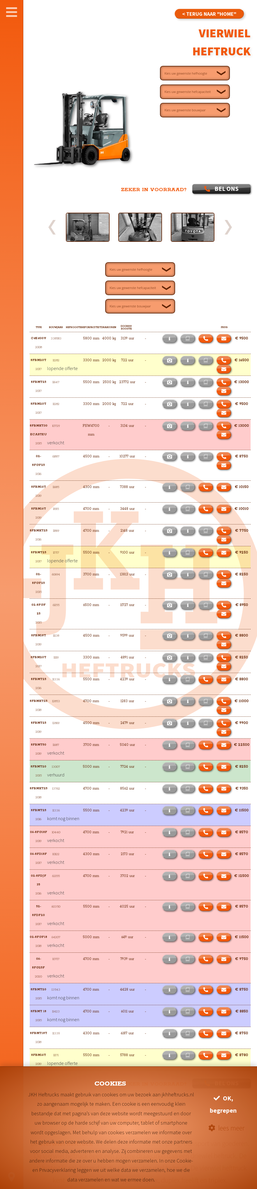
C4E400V (38, 338)
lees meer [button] (226, 1127)
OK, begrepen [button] (223, 1104)
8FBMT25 (38, 382)
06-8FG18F (38, 832)
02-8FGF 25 (39, 609)
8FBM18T (38, 635)
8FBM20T (38, 360)
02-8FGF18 (38, 937)
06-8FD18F (38, 854)
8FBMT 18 (38, 1011)
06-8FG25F (38, 963)
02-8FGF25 (38, 461)
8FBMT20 (38, 767)
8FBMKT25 (38, 531)
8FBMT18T (38, 1033)
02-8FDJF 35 (39, 880)
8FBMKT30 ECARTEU (38, 430)
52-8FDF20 (38, 911)
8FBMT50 (38, 745)
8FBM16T (38, 487)
